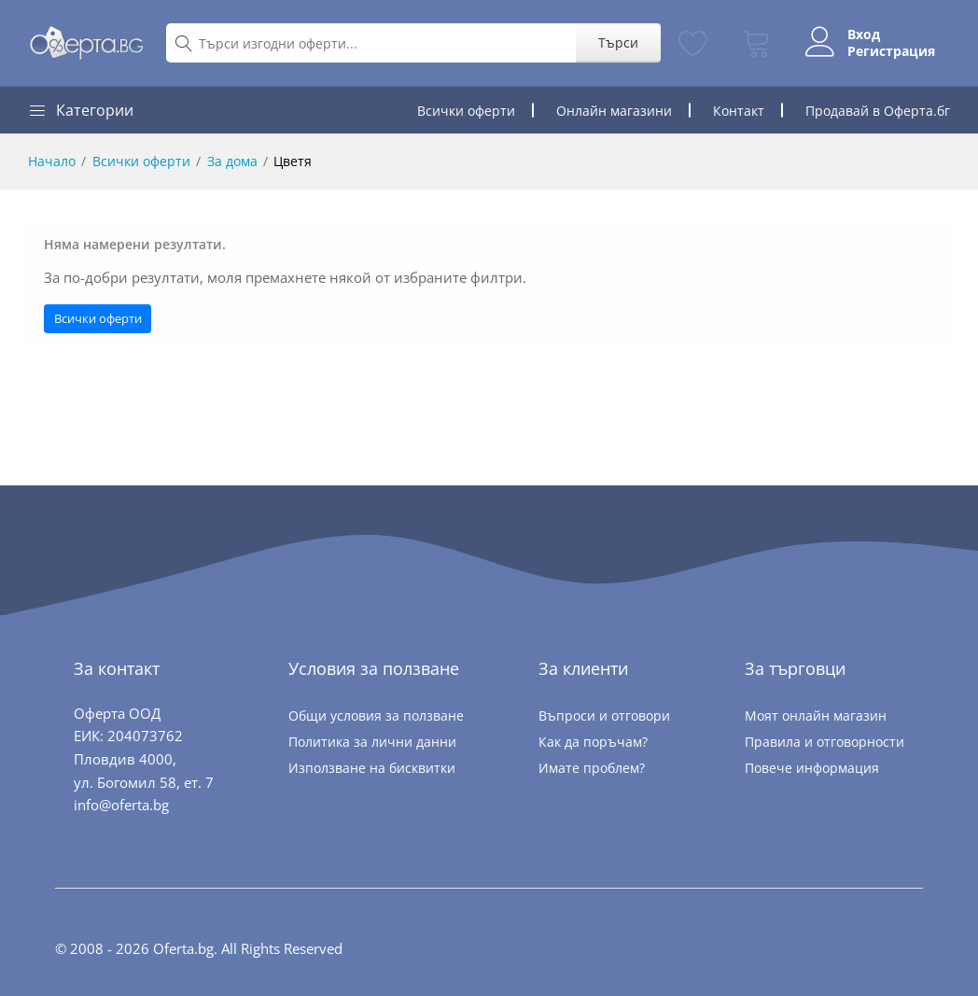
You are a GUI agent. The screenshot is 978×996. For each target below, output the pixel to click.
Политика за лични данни (372, 742)
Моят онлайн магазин (816, 715)
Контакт (738, 110)
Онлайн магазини (614, 110)
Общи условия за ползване (376, 715)
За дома (232, 161)
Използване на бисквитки (371, 768)
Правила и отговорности (824, 742)
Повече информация (812, 768)
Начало (52, 161)
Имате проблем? (591, 768)
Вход (863, 34)
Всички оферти (466, 110)
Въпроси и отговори (604, 715)
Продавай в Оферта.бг (877, 110)
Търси (618, 42)
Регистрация (891, 51)
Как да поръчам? (593, 742)
